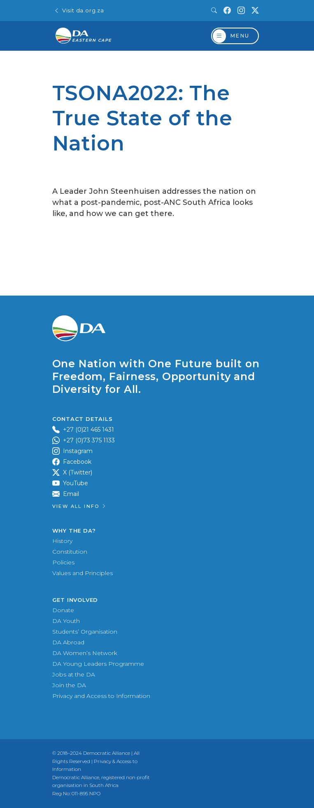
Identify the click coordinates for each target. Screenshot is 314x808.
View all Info (79, 506)
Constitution (69, 551)
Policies (63, 562)
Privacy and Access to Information (101, 696)
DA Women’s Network (84, 653)
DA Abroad (68, 642)
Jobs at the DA (73, 674)
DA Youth (66, 621)
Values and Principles (82, 573)
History (62, 541)
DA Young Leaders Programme (98, 663)
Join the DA (69, 685)
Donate (63, 610)
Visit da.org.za (79, 10)
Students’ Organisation (84, 631)
